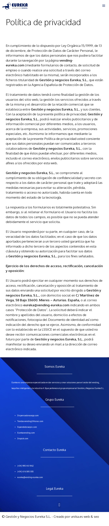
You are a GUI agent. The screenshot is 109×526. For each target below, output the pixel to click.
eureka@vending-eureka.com (30, 477)
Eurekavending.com (26, 433)
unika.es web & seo (85, 516)
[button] (59, 505)
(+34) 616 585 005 (25, 472)
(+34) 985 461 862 (25, 466)
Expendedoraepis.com (27, 427)
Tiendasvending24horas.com (30, 421)
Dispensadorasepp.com (28, 416)
